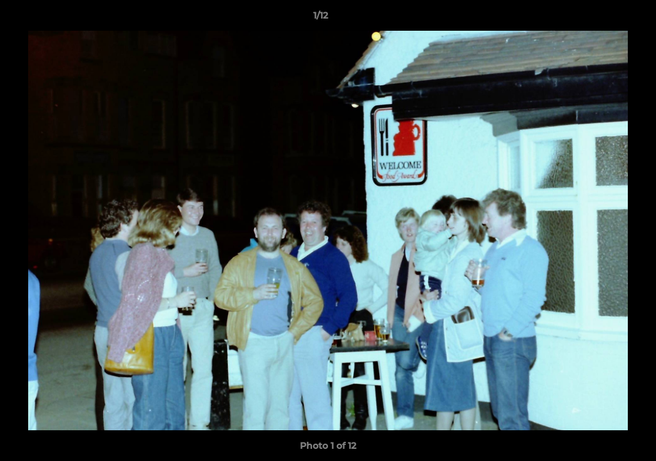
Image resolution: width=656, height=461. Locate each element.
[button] (602, 18)
